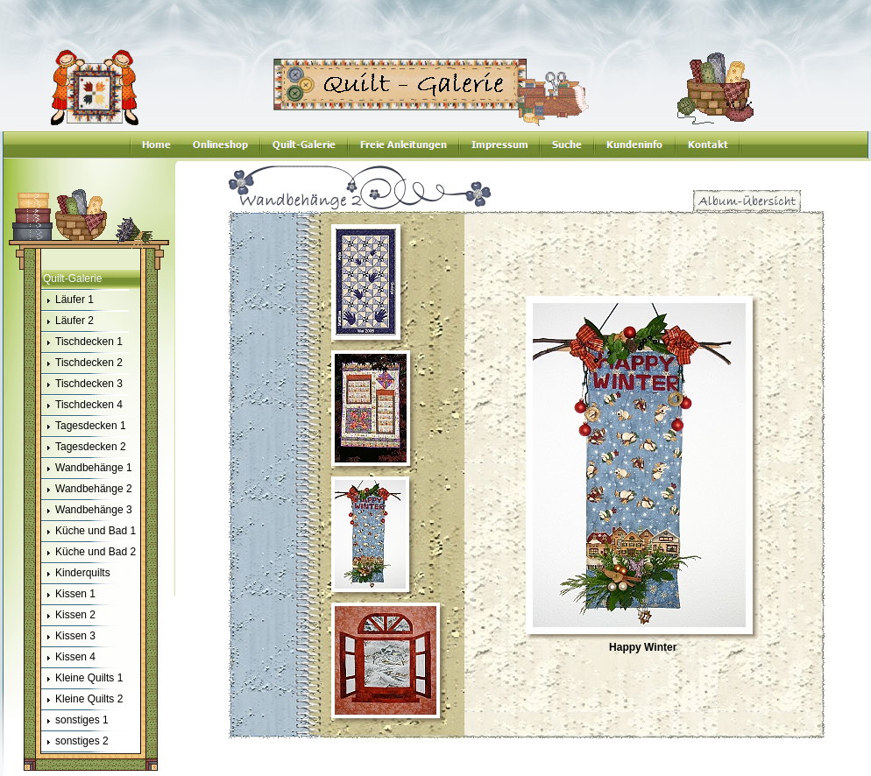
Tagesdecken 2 (83, 448)
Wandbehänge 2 (86, 490)
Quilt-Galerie (72, 278)
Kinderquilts (75, 574)
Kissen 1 (68, 595)
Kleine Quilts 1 (82, 679)
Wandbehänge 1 (86, 469)
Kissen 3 (68, 637)
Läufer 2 (67, 321)
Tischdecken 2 (82, 363)
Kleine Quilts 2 (82, 700)
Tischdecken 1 (82, 342)
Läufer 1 (67, 300)
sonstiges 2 (75, 742)
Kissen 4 (68, 658)
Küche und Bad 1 (88, 532)
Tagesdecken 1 (83, 427)
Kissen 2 (68, 616)
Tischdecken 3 (82, 384)
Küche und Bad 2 (88, 553)
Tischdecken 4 (82, 406)
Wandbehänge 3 (86, 511)
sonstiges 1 (75, 721)
